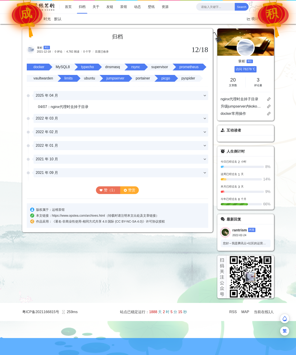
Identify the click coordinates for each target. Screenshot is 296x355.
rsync (135, 67)
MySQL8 (63, 67)
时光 (47, 19)
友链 (109, 7)
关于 (96, 7)
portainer (143, 78)
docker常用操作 (233, 113)
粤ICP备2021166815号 (40, 312)
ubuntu (89, 78)
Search (241, 7)
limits (68, 78)
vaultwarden (43, 78)
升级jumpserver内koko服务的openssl (242, 106)
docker (39, 67)
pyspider (188, 78)
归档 (82, 7)
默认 (57, 19)
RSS (233, 312)
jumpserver (115, 78)
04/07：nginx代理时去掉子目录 (63, 107)
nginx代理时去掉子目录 (239, 99)
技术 (25, 19)
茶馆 (123, 7)
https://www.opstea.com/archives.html (78, 215)
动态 (137, 7)
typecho (87, 67)
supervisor (159, 67)
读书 (36, 19)
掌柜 (39, 47)
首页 (68, 7)
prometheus (189, 67)
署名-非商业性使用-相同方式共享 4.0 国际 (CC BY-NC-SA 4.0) (99, 221)
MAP (245, 312)
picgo (165, 78)
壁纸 (151, 7)
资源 (165, 7)
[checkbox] (269, 7)
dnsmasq (112, 67)
